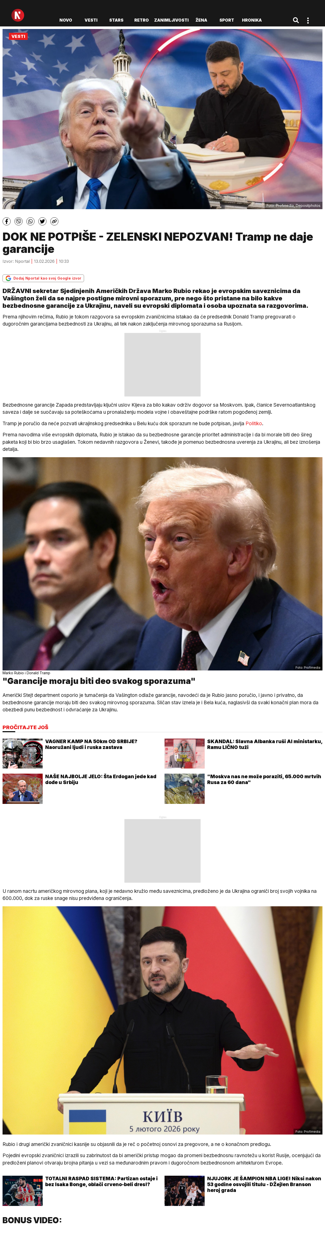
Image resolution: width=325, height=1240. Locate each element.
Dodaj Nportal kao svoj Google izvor (43, 278)
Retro (141, 20)
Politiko (254, 423)
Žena (201, 20)
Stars (116, 20)
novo (65, 20)
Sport (226, 20)
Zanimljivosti (171, 20)
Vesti (91, 20)
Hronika (252, 20)
